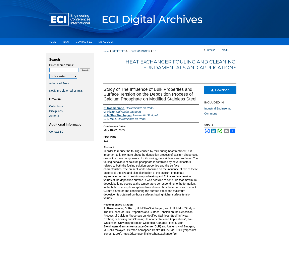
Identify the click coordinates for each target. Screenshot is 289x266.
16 (154, 51)
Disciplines (56, 111)
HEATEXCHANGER (139, 51)
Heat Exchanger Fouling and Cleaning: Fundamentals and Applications (180, 65)
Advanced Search (60, 83)
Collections (56, 106)
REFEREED (118, 51)
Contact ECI (56, 131)
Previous (210, 50)
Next (224, 50)
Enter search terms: (61, 65)
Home (106, 51)
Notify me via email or (66, 90)
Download (220, 90)
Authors (54, 116)
